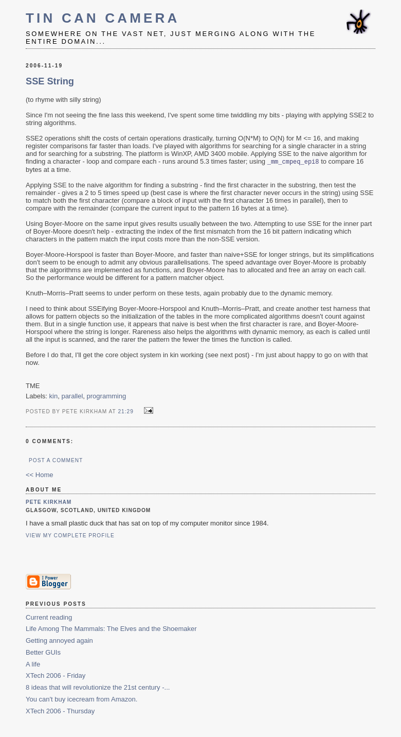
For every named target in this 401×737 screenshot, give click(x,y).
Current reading (49, 618)
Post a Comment (56, 461)
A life (33, 665)
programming (106, 396)
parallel (72, 396)
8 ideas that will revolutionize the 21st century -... (98, 688)
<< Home (39, 475)
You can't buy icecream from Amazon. (81, 700)
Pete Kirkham (48, 502)
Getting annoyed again (59, 641)
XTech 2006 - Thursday (60, 711)
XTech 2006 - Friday (55, 676)
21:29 (125, 412)
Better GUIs (43, 653)
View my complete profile (70, 536)
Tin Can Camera (103, 18)
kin (53, 396)
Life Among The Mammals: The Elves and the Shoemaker (111, 629)
